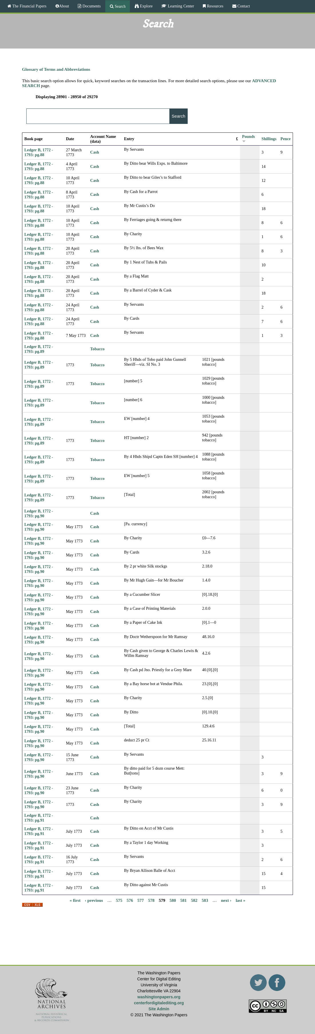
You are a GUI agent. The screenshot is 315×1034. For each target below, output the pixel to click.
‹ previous (94, 900)
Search (120, 6)
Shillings (268, 138)
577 (140, 900)
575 (119, 900)
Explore (145, 6)
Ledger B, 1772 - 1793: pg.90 (38, 513)
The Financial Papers (28, 6)
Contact (243, 6)
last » (240, 900)
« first (75, 900)
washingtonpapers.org (158, 997)
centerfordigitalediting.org (159, 1003)
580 (172, 900)
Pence (285, 138)
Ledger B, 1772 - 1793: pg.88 (38, 152)
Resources (214, 6)
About (64, 6)
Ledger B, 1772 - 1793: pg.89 (38, 349)
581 (183, 900)
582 (194, 900)
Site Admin (158, 1009)
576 (129, 900)
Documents (91, 6)
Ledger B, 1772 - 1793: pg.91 (38, 817)
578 (151, 900)
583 (205, 900)
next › (226, 900)
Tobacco (97, 349)
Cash (94, 152)
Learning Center (180, 6)
